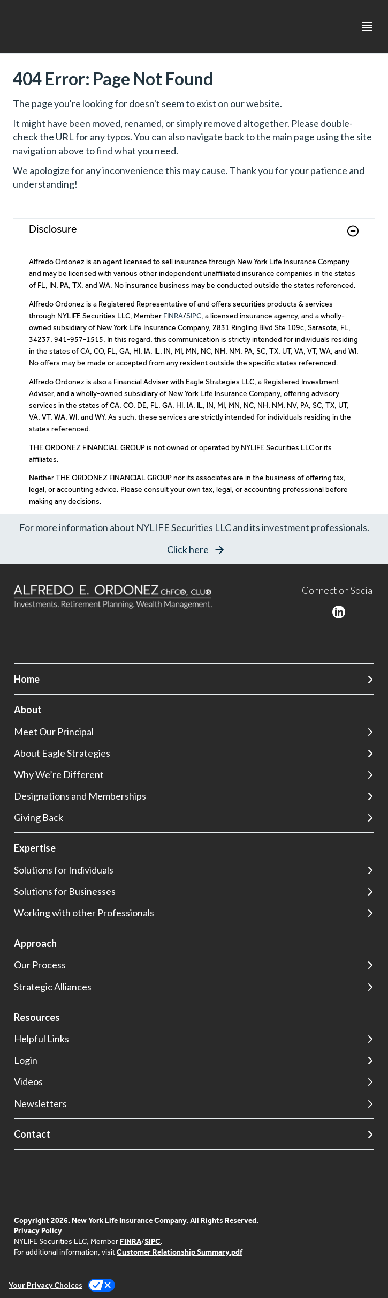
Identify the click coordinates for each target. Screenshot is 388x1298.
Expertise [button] (35, 848)
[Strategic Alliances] (194, 987)
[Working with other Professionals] (194, 913)
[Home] (194, 679)
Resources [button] (37, 1017)
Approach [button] (35, 943)
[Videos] (194, 1081)
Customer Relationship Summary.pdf (179, 1252)
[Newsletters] (194, 1103)
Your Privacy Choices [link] (45, 1284)
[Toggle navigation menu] (367, 26)
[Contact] (194, 1134)
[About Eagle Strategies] (194, 753)
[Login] (194, 1060)
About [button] (28, 709)
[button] (353, 231)
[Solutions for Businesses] (194, 891)
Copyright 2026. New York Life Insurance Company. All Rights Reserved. (136, 1220)
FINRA (173, 315)
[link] (194, 237)
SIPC (193, 315)
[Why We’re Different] (194, 774)
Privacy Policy (38, 1230)
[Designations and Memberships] (194, 796)
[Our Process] (194, 965)
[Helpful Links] (194, 1039)
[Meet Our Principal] (194, 731)
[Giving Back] (194, 817)
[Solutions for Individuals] (194, 870)
